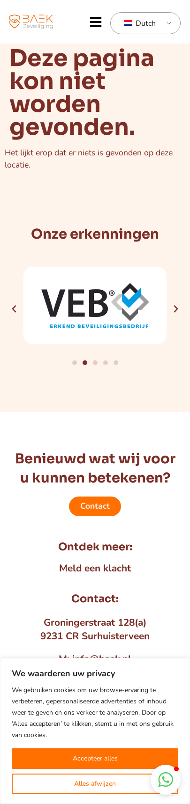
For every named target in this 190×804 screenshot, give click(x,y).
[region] (95, 731)
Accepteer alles (95, 758)
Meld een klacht (95, 568)
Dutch (140, 23)
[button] (96, 22)
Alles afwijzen (95, 783)
